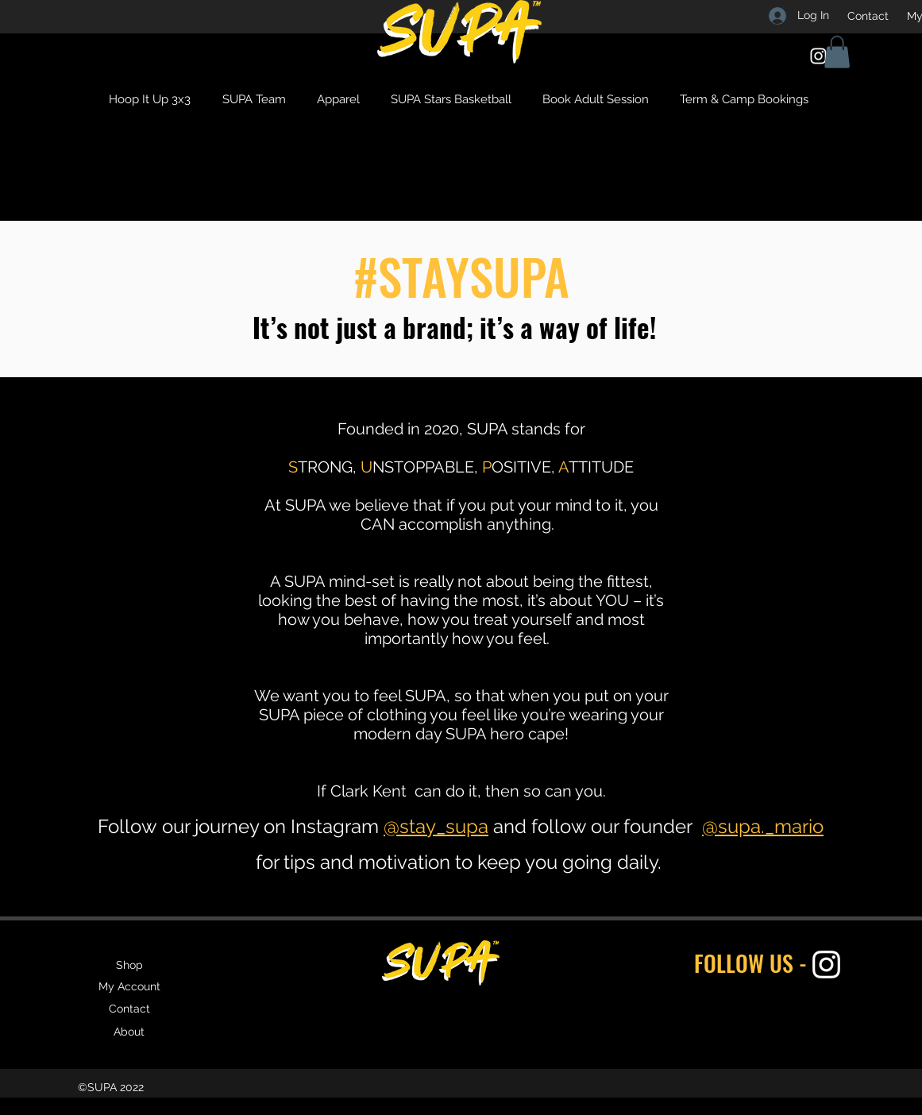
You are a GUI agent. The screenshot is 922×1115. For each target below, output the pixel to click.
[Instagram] (818, 56)
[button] (837, 52)
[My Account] (129, 986)
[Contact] (868, 16)
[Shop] (129, 965)
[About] (129, 1031)
